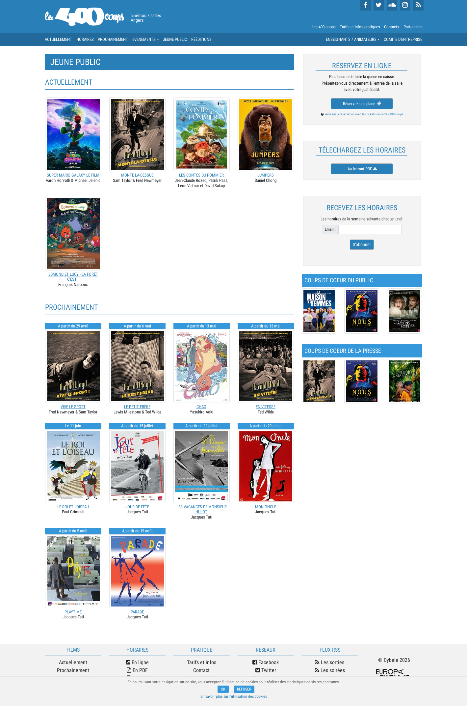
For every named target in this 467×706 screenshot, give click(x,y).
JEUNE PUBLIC (175, 39)
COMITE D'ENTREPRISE (403, 39)
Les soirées (330, 670)
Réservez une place (361, 103)
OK (223, 689)
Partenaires (413, 26)
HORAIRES (85, 39)
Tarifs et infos (201, 662)
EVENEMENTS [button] (144, 39)
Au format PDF (362, 168)
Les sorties (329, 662)
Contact (201, 670)
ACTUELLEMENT (58, 39)
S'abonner (362, 244)
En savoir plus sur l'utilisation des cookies (233, 696)
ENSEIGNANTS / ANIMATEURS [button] (351, 39)
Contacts (391, 26)
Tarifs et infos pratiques (360, 26)
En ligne (137, 662)
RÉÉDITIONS (201, 39)
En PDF (137, 670)
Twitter (265, 670)
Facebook (265, 662)
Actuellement (73, 662)
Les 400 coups (324, 26)
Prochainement (73, 670)
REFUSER (244, 689)
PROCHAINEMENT (113, 39)
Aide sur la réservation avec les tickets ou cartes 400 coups (364, 114)
